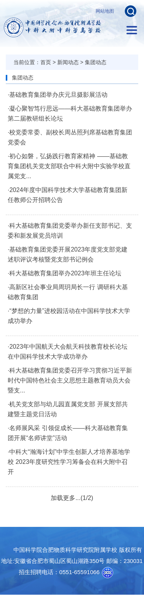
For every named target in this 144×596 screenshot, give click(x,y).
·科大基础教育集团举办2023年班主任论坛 (64, 273)
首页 (45, 62)
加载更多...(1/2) (72, 498)
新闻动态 (68, 62)
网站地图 (105, 11)
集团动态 (95, 62)
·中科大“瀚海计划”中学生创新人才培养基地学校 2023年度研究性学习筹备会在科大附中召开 (69, 462)
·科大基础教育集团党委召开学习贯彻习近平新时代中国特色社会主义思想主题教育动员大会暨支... (70, 380)
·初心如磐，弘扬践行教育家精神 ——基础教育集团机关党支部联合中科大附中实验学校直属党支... (69, 166)
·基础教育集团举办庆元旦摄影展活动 (58, 94)
